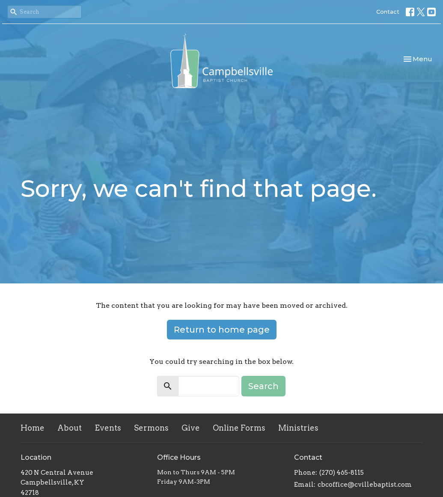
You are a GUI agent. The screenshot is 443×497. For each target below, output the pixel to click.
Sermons (151, 427)
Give (190, 427)
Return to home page (222, 329)
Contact (387, 11)
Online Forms (239, 427)
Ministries (298, 427)
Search (263, 386)
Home (33, 427)
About (69, 427)
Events (108, 427)
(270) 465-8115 (341, 472)
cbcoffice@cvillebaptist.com (365, 484)
